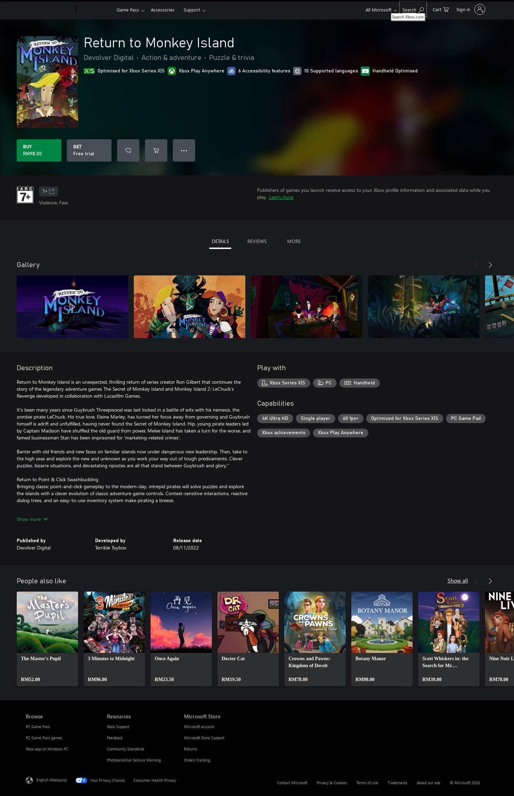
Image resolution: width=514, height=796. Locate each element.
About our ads (428, 782)
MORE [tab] (294, 241)
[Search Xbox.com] (413, 9)
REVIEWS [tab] (257, 241)
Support (192, 10)
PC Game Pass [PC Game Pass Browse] (38, 726)
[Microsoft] (50, 9)
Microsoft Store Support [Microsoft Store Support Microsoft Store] (204, 737)
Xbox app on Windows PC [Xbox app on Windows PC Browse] (47, 749)
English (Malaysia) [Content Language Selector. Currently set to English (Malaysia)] (51, 780)
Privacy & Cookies (332, 782)
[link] (47, 639)
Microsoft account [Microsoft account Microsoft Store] (199, 726)
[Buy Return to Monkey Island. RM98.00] (39, 150)
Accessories (163, 10)
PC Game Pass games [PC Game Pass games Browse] (44, 737)
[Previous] (476, 265)
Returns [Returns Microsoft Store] (190, 749)
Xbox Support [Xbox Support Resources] (118, 726)
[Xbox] (96, 9)
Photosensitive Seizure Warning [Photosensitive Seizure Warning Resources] (134, 760)
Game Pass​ (128, 10)
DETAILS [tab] (220, 241)
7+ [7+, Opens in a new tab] (48, 191)
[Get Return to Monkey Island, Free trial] (89, 150)
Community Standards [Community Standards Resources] (125, 749)
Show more (32, 519)
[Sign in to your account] (470, 9)
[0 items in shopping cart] (441, 9)
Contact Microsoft (292, 782)
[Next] (490, 265)
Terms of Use (367, 782)
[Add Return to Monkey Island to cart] (156, 150)
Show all (457, 580)
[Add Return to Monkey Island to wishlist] (128, 150)
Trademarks (397, 782)
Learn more (281, 197)
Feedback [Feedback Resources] (115, 737)
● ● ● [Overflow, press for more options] (184, 150)
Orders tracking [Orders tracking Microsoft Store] (197, 760)
